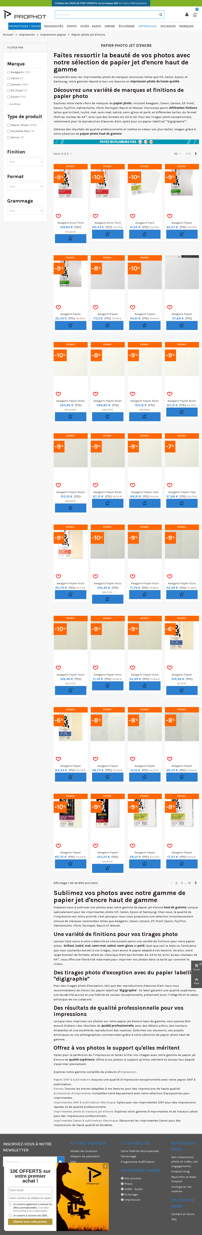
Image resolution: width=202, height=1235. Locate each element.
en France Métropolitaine (101, 3)
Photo (126, 1183)
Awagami (20, 72)
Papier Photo (24, 125)
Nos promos (131, 1178)
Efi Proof (19, 90)
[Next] (195, 154)
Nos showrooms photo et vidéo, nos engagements (184, 1161)
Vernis (17, 137)
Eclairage (129, 1194)
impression (128, 1072)
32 (177, 153)
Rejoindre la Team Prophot (183, 1179)
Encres (58, 1088)
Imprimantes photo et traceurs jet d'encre (83, 1111)
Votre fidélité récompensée (140, 1151)
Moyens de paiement (85, 1156)
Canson (19, 84)
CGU (73, 1162)
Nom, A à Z (63, 153)
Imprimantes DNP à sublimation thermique (84, 1102)
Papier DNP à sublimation (72, 1079)
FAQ (174, 1219)
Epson (18, 97)
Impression (131, 1199)
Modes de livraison (83, 1151)
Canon (17, 78)
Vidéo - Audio (132, 1189)
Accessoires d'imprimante (72, 1093)
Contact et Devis (183, 1214)
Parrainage (128, 1156)
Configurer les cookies (181, 1189)
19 (189, 883)
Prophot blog (180, 1171)
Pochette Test (22, 131)
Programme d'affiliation (138, 1162)
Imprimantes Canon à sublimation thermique (86, 1120)
